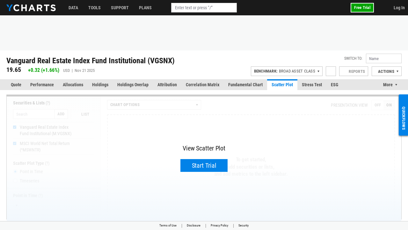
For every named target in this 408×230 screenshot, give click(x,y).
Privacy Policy (219, 225)
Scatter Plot (282, 84)
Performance (42, 84)
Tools (94, 7)
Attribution (167, 84)
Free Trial (362, 7)
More (388, 84)
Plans (145, 7)
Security (243, 225)
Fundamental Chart (245, 84)
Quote (16, 84)
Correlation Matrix (202, 84)
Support (120, 7)
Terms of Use (168, 225)
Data (73, 7)
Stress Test (312, 84)
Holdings (100, 84)
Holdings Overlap (133, 84)
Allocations (73, 84)
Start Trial (204, 165)
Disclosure (193, 225)
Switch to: (353, 58)
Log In (399, 7)
